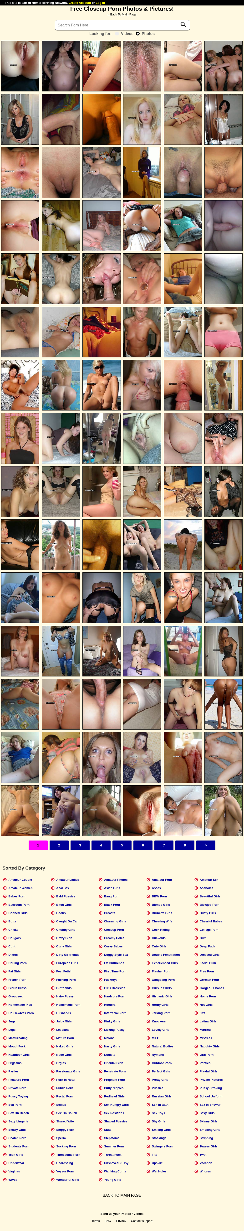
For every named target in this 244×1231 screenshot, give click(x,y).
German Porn (209, 979)
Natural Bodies (162, 1046)
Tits (154, 1154)
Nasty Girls (112, 1046)
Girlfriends (64, 988)
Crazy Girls (64, 938)
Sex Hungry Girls (116, 1104)
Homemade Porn (68, 1004)
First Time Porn (115, 971)
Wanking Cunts (115, 1171)
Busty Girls (208, 913)
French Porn (17, 979)
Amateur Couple (20, 879)
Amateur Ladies (67, 879)
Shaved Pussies (115, 1121)
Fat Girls (14, 971)
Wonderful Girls (67, 1179)
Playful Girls (209, 1071)
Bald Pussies (65, 896)
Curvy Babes (113, 946)
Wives (12, 1179)
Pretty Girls (160, 1079)
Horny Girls (160, 1004)
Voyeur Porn (65, 1171)
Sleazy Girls (17, 1129)
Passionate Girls (68, 1071)
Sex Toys (158, 1113)
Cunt (11, 946)
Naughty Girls (210, 1046)
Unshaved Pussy (116, 1163)
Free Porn (207, 971)
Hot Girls (206, 1004)
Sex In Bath (160, 1104)
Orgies (61, 1063)
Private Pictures (211, 1079)
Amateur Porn (162, 879)
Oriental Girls (113, 1063)
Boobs (61, 913)
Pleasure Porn (18, 1079)
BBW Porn (159, 896)
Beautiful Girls (210, 896)
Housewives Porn (21, 1013)
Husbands (63, 1013)
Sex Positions (114, 1113)
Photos (145, 34)
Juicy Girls (64, 1021)
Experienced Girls (165, 963)
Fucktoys (110, 979)
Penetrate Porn (115, 1071)
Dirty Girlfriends (67, 954)
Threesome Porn (68, 1154)
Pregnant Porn (114, 1079)
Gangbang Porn (163, 979)
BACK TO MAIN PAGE (122, 1195)
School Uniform (211, 1096)
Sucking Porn (66, 1146)
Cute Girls (159, 946)
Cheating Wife (162, 921)
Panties (205, 1063)
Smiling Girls (161, 1129)
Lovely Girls (160, 1029)
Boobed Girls (17, 913)
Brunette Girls (162, 913)
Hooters (110, 1004)
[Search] (122, 25)
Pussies (157, 1088)
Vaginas (14, 1171)
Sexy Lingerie (18, 1121)
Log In (100, 3)
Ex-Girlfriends (114, 963)
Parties (13, 1071)
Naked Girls (64, 1046)
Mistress (206, 1038)
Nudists (109, 1054)
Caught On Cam (67, 921)
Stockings (159, 1138)
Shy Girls (158, 1121)
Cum (203, 938)
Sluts (108, 1129)
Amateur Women (20, 888)
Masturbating (17, 1038)
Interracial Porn (115, 1013)
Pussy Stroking (211, 1088)
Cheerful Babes (211, 921)
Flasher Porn (161, 971)
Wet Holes (159, 1171)
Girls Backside (114, 988)
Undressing (64, 1163)
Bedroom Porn (19, 904)
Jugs (11, 1021)
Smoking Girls (210, 1129)
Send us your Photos (116, 1214)
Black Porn (112, 904)
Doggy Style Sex (116, 954)
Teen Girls (15, 1154)
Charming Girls (115, 921)
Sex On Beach (18, 1113)
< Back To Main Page (121, 14)
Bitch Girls (64, 904)
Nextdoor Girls (19, 1054)
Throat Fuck (113, 1154)
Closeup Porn (114, 929)
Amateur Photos (116, 879)
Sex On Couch (66, 1113)
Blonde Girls (161, 904)
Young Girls (112, 1179)
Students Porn (18, 1146)
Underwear (16, 1163)
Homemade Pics (20, 1004)
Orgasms (14, 1063)
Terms (96, 1221)
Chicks (13, 929)
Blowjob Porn (209, 904)
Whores (205, 1171)
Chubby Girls (65, 929)
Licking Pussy (114, 1029)
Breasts (109, 913)
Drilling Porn (17, 963)
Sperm (61, 1138)
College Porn (209, 929)
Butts (12, 921)
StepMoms (112, 1138)
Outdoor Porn (162, 1063)
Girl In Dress (17, 988)
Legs (11, 1029)
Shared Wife (65, 1121)
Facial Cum (208, 963)
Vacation (206, 1163)
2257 (108, 1221)
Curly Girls (64, 946)
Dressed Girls (209, 954)
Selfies (61, 1104)
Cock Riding (161, 929)
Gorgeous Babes (212, 988)
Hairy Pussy (65, 996)
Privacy (121, 1221)
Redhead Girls (114, 1096)
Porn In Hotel (65, 1079)
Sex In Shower (210, 1104)
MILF (155, 1038)
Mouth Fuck (16, 1046)
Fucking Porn (66, 979)
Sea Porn (14, 1104)
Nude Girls (64, 1054)
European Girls (67, 963)
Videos (124, 34)
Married (205, 1029)
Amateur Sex (209, 879)
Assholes (206, 888)
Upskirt (157, 1163)
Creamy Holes (114, 938)
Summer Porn (114, 1146)
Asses (156, 888)
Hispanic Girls (162, 996)
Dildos (13, 954)
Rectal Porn (64, 1096)
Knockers (159, 1021)
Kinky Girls (112, 1021)
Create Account (80, 3)
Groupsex (15, 996)
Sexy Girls (207, 1113)
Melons (109, 1038)
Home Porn (208, 996)
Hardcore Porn (114, 996)
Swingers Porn (162, 1146)
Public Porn (64, 1088)
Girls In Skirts (162, 988)
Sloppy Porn (65, 1129)
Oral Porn (207, 1054)
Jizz (202, 1013)
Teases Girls (209, 1146)
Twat (203, 1154)
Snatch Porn (17, 1138)
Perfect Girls (161, 1071)
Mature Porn (65, 1038)
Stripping (206, 1138)
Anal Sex (62, 888)
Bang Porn (112, 896)
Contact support (141, 1221)
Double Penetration (166, 954)
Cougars (14, 938)
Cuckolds (159, 938)
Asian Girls (112, 888)
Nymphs (158, 1054)
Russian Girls (162, 1096)
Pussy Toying (18, 1096)
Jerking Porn (161, 1013)
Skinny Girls (209, 1121)
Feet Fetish (64, 971)
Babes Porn (16, 896)
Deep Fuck (207, 946)
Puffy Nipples (114, 1088)
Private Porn (17, 1088)
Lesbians (62, 1029)
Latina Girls (208, 1021)
